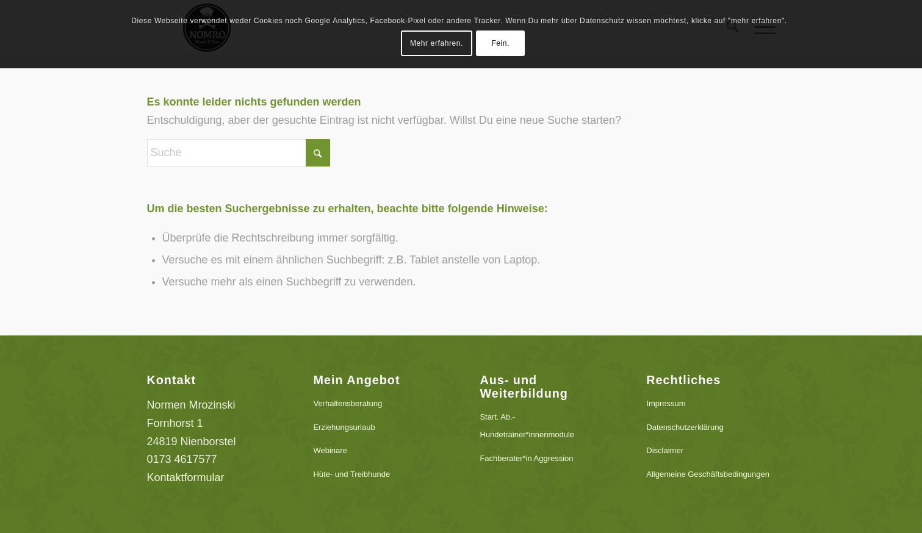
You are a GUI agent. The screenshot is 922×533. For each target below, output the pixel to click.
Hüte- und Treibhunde (351, 474)
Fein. (500, 43)
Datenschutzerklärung (684, 427)
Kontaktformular (186, 477)
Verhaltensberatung (347, 403)
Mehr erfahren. (436, 43)
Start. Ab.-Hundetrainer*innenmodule (527, 426)
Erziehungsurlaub (344, 427)
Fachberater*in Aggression (526, 458)
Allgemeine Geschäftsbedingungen (707, 474)
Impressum (665, 403)
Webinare (330, 450)
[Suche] (238, 152)
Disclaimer (664, 450)
